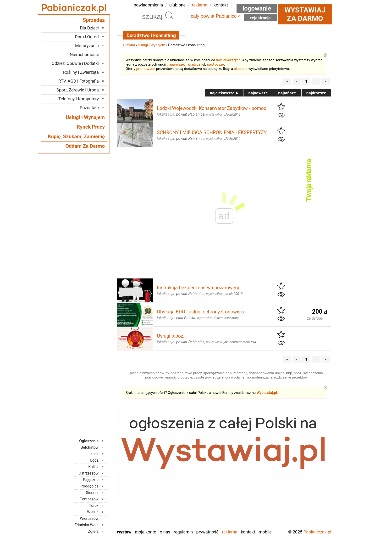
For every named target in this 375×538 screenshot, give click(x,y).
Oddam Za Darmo (85, 146)
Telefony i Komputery (78, 98)
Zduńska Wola (86, 525)
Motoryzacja (87, 45)
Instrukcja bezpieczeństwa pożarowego (199, 287)
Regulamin (183, 531)
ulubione (177, 4)
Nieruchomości (84, 54)
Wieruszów (89, 518)
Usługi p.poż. (170, 336)
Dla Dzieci (89, 27)
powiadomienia (148, 4)
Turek (94, 505)
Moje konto (145, 531)
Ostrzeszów (89, 473)
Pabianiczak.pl (317, 531)
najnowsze (175, 64)
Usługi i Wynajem (151, 45)
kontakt (221, 4)
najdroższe (215, 64)
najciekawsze (224, 93)
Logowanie (257, 8)
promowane (145, 69)
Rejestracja (260, 17)
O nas (165, 531)
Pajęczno (91, 479)
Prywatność (207, 531)
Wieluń (93, 512)
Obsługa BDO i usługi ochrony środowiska (201, 312)
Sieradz (92, 492)
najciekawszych (228, 60)
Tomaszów (89, 499)
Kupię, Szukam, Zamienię (76, 136)
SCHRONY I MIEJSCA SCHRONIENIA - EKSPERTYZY (212, 132)
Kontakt (248, 531)
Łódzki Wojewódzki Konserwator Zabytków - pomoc (211, 108)
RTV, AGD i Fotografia (78, 81)
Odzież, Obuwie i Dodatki (75, 63)
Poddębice (90, 486)
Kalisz (93, 466)
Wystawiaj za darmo (304, 14)
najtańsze (193, 64)
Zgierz (93, 531)
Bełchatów (90, 447)
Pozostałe (89, 107)
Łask (94, 454)
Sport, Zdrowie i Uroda (77, 89)
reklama (199, 4)
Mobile (265, 531)
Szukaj (169, 15)
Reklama (229, 531)
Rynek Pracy (91, 127)
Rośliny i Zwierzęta (81, 72)
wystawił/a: (223, 114)
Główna (129, 45)
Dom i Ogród (87, 36)
